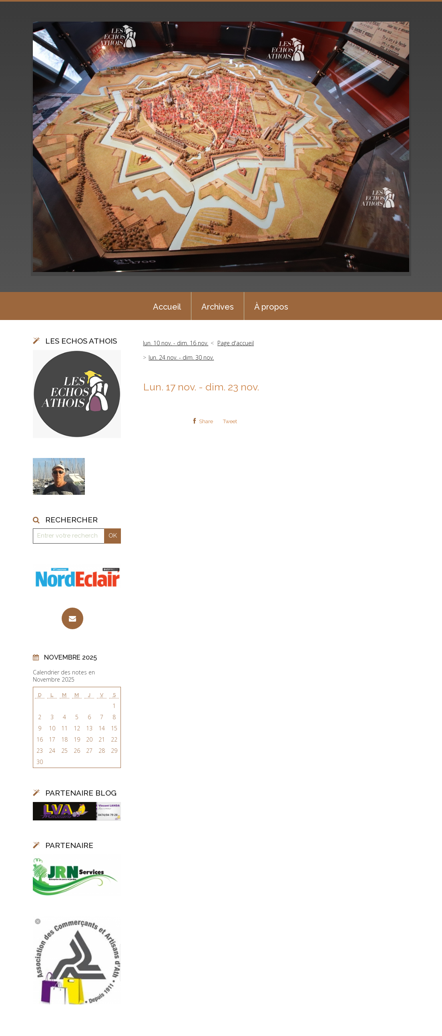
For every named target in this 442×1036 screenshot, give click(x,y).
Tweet (230, 421)
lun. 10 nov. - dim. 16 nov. (175, 343)
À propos (271, 307)
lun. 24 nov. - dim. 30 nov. (181, 357)
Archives (217, 307)
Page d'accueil (235, 343)
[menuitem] (167, 306)
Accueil (167, 307)
